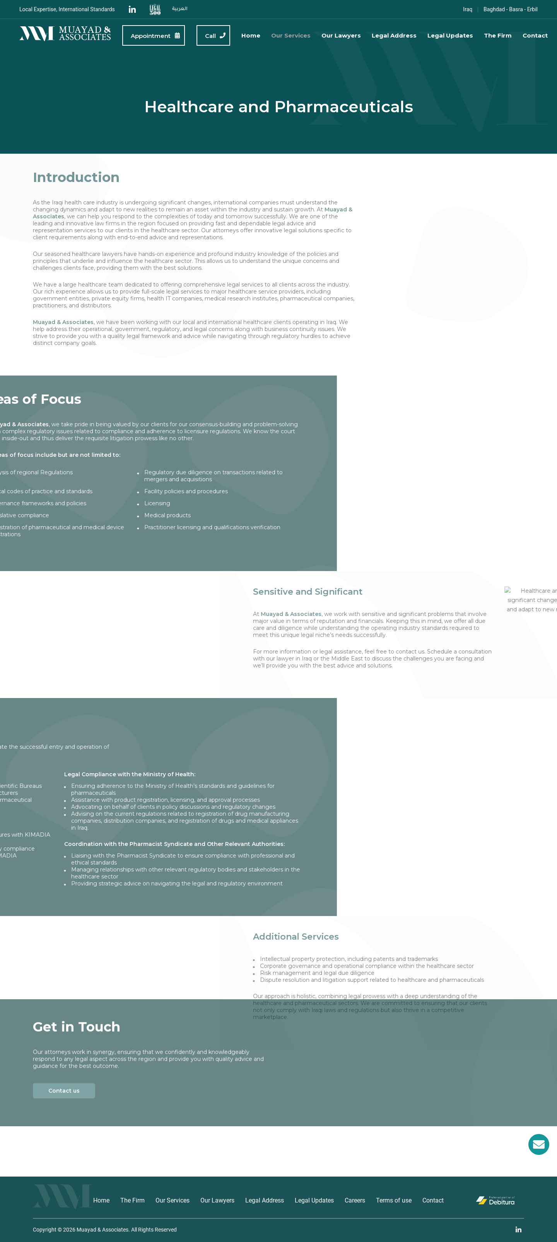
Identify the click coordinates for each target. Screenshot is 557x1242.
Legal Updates (450, 35)
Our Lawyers (341, 35)
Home (250, 35)
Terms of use (394, 1200)
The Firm (498, 35)
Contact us (64, 1025)
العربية (180, 9)
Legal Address (394, 35)
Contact (535, 35)
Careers (355, 1200)
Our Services (291, 35)
